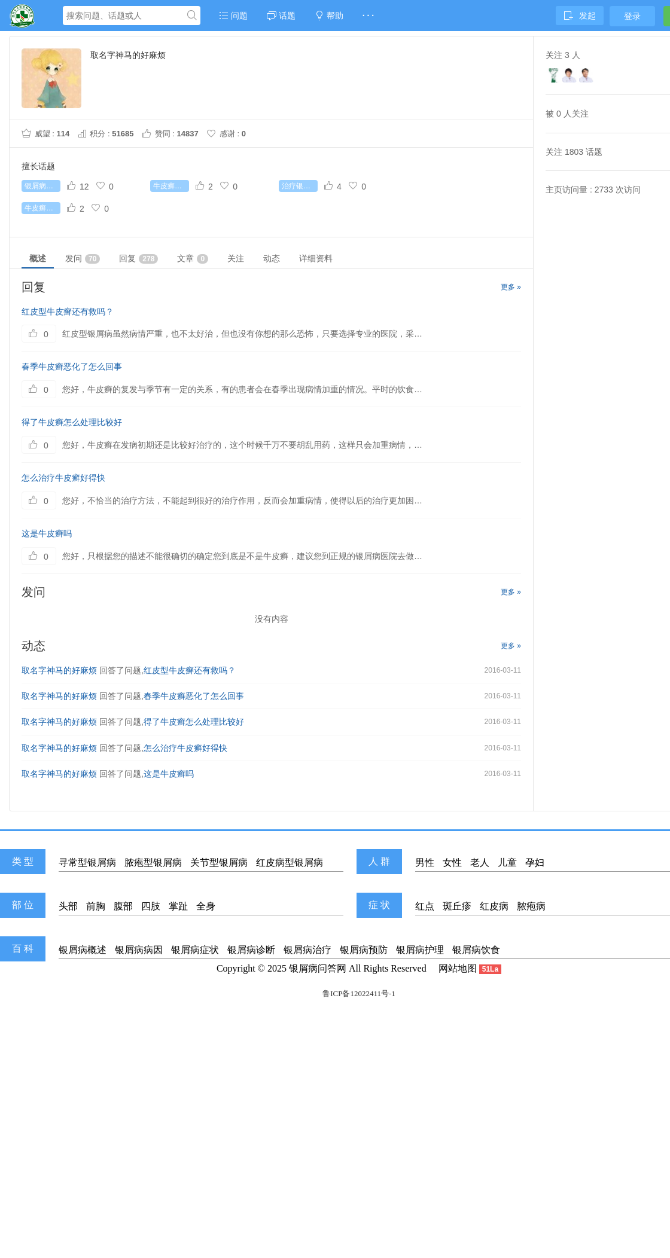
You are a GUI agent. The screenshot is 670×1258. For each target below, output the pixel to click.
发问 (82, 259)
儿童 (507, 862)
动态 (271, 258)
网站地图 (457, 968)
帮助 (329, 15)
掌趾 (178, 906)
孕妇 (534, 862)
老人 (479, 862)
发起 (580, 15)
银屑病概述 (82, 950)
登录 (632, 16)
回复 (138, 259)
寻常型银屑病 (87, 862)
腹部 (123, 906)
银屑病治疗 (307, 950)
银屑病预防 (364, 950)
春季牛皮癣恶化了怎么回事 (72, 366)
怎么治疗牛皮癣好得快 (63, 478)
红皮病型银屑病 (289, 862)
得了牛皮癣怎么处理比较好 (72, 422)
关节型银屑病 (219, 862)
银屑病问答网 (317, 968)
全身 (205, 906)
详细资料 (316, 258)
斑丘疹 (457, 906)
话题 (281, 15)
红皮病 (494, 906)
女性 (452, 862)
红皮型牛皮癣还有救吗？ (68, 311)
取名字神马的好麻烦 (59, 670)
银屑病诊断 (251, 950)
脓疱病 (531, 906)
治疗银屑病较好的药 (300, 186)
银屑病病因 (139, 950)
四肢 (150, 906)
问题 (233, 15)
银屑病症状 (195, 950)
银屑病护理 (420, 950)
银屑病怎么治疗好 (42, 186)
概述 (37, 258)
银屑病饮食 (476, 950)
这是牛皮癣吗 (47, 533)
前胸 (95, 906)
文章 (192, 259)
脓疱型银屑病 (153, 862)
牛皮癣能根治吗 (42, 208)
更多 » (511, 287)
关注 (235, 258)
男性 (424, 862)
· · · (368, 15)
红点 (424, 906)
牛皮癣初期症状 (171, 186)
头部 (68, 906)
